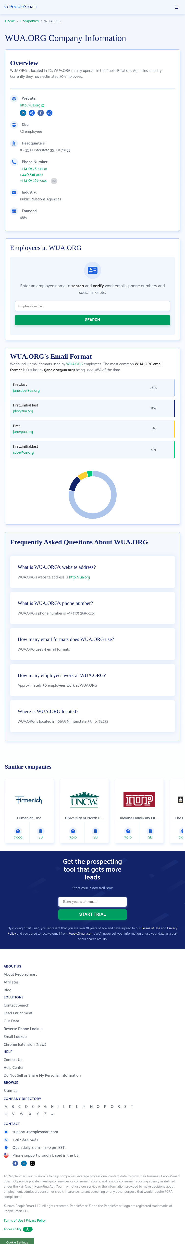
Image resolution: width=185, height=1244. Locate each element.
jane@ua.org (23, 432)
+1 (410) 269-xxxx (33, 169)
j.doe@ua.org (23, 453)
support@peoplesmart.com (31, 1132)
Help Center (14, 1067)
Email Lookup (15, 1037)
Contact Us (13, 1060)
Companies (29, 21)
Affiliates (11, 982)
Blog (8, 990)
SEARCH (92, 319)
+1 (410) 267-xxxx (33, 181)
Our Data (11, 1021)
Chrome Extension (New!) (25, 1044)
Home (10, 21)
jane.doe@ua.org (26, 391)
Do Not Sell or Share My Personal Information (42, 1075)
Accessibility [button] (18, 1229)
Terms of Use (150, 928)
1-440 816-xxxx (31, 175)
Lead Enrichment (18, 1013)
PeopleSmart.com (80, 934)
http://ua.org (30, 105)
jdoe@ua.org (23, 411)
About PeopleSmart (20, 974)
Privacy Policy (36, 1221)
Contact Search (16, 1005)
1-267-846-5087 (21, 1140)
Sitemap (11, 1090)
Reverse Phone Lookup (23, 1029)
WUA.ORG (74, 364)
